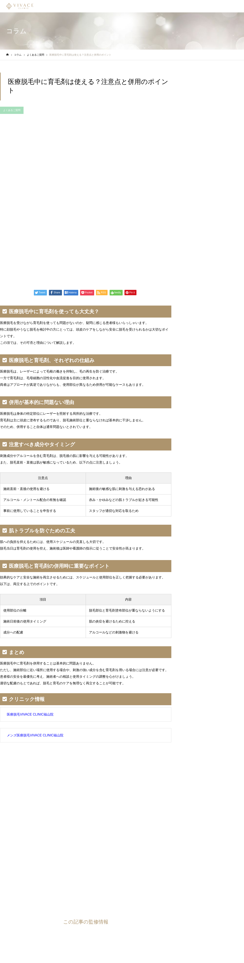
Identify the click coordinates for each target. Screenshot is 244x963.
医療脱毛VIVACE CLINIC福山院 (30, 714)
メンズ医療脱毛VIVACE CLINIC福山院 (35, 735)
